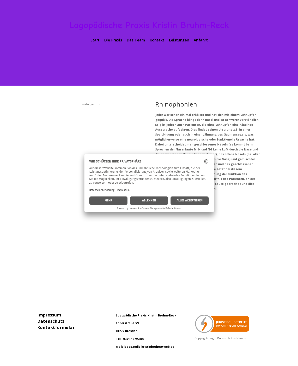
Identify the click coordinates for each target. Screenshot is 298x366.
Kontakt (157, 40)
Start (95, 40)
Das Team (136, 40)
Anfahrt (201, 40)
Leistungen (179, 40)
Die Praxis (113, 40)
